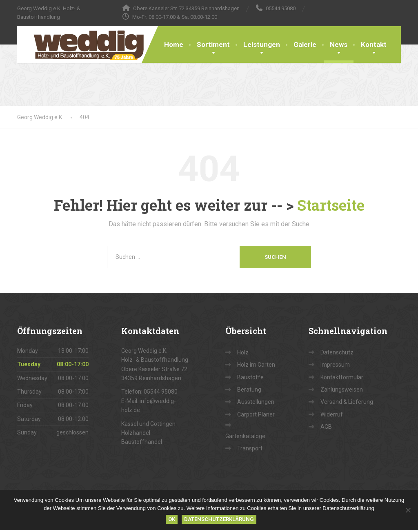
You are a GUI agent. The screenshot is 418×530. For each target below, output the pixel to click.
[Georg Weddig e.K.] (83, 44)
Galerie (304, 44)
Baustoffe (250, 377)
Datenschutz (337, 352)
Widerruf (331, 414)
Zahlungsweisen (341, 389)
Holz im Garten (256, 364)
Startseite (331, 205)
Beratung (249, 389)
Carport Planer (256, 414)
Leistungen (261, 44)
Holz (243, 352)
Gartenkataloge (245, 436)
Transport (249, 448)
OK (171, 519)
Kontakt (374, 44)
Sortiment (213, 44)
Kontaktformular (341, 377)
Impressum (335, 364)
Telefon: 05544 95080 (149, 391)
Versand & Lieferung (346, 402)
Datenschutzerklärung (219, 519)
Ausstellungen (255, 402)
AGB (326, 426)
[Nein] (408, 510)
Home (173, 44)
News (338, 44)
